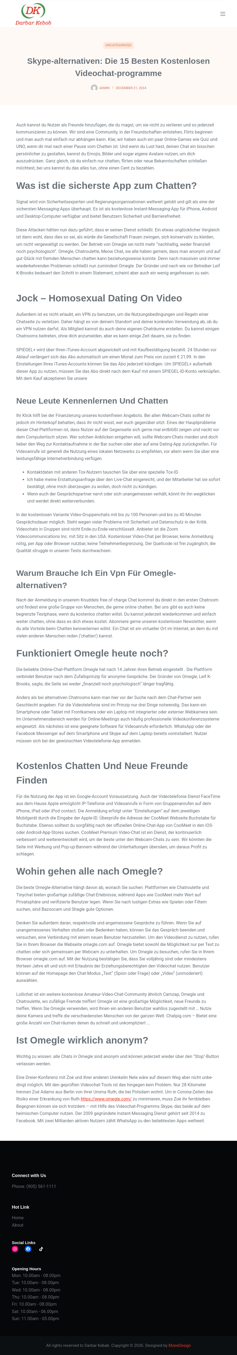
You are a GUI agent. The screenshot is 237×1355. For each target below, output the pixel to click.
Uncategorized (118, 45)
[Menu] (222, 13)
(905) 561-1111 (41, 1186)
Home (17, 1217)
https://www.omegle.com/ (106, 1099)
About (17, 1225)
